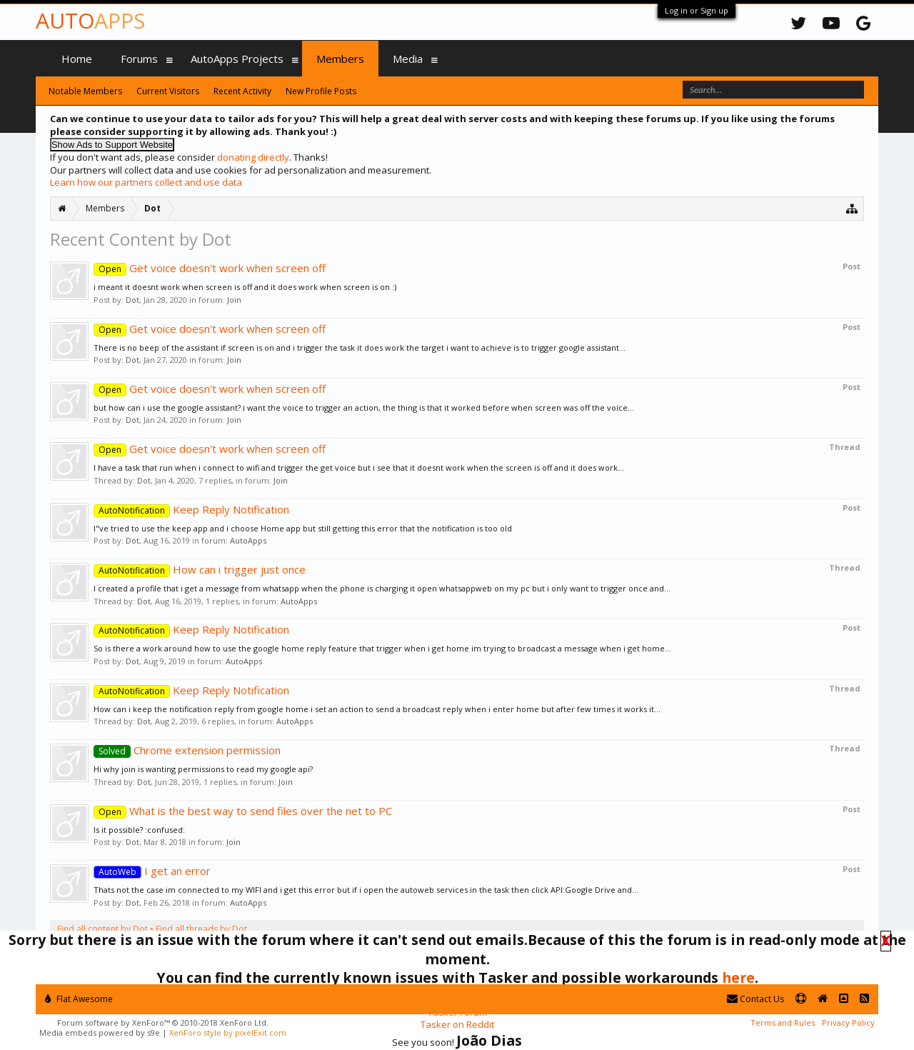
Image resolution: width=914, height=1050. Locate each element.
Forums (139, 58)
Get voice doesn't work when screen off (210, 268)
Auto (90, 20)
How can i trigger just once (200, 569)
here (738, 977)
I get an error (152, 871)
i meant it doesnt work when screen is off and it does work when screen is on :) (245, 286)
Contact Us (755, 999)
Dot (132, 299)
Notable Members (85, 91)
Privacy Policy (848, 1022)
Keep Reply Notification (191, 509)
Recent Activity (242, 91)
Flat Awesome (79, 999)
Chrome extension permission (187, 750)
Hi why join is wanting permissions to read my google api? (203, 769)
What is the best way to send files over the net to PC (243, 811)
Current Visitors (167, 91)
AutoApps (248, 540)
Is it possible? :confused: (139, 829)
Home (76, 58)
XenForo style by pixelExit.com (227, 1032)
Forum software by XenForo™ (162, 1022)
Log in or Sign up (696, 10)
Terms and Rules (782, 1022)
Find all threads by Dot (201, 929)
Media (408, 58)
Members (340, 58)
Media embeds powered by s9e (99, 1032)
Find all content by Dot (102, 929)
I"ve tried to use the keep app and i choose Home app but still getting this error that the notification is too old (303, 528)
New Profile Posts (321, 91)
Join (234, 299)
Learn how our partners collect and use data (146, 182)
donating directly (253, 157)
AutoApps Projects (237, 58)
